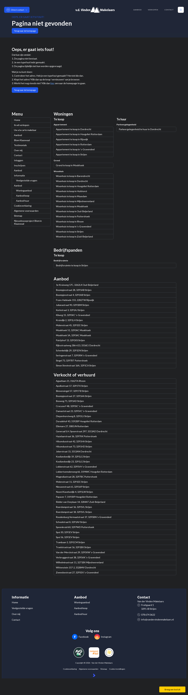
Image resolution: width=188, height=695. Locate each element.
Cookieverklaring (22, 205)
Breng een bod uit (172, 689)
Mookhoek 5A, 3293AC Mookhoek (73, 335)
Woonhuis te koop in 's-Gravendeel (73, 226)
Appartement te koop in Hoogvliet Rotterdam (79, 134)
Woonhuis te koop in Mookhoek (72, 206)
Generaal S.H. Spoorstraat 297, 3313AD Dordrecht (81, 431)
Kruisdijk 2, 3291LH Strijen (69, 320)
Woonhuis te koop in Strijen (70, 231)
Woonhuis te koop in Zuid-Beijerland (74, 236)
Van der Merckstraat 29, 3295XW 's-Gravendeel (80, 552)
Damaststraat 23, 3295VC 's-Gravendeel (76, 411)
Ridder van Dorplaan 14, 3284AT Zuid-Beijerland (80, 501)
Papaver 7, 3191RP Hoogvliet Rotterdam (76, 496)
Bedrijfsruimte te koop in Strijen (72, 265)
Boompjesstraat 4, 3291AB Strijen (73, 294)
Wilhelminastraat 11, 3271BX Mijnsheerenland (79, 562)
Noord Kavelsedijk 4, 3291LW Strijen (74, 491)
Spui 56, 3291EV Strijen (67, 537)
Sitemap (18, 215)
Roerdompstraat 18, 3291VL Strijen (74, 512)
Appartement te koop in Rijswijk (72, 139)
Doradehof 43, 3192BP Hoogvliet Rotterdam (79, 421)
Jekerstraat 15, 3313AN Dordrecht (74, 451)
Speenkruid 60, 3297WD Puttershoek (75, 527)
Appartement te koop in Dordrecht (73, 129)
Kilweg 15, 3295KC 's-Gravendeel (73, 315)
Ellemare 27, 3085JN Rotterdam (72, 426)
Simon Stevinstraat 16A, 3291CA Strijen (76, 365)
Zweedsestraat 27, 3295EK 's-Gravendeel (77, 572)
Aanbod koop (22, 195)
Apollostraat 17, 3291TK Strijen (72, 385)
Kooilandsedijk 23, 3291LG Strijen (73, 461)
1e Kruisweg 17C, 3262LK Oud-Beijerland (77, 284)
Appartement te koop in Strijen (71, 154)
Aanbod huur (22, 200)
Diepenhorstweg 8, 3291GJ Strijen (73, 416)
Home (17, 120)
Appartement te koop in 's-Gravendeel (75, 149)
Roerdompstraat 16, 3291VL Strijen (74, 507)
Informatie (19, 175)
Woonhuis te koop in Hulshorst (71, 191)
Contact (18, 155)
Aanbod (18, 135)
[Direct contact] (17, 10)
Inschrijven (19, 165)
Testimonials (20, 145)
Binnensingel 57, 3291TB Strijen (72, 391)
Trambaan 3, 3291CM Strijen (70, 542)
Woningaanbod (24, 190)
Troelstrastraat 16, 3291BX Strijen (73, 547)
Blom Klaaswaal (22, 140)
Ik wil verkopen (21, 125)
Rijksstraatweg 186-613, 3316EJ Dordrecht (78, 345)
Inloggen (18, 160)
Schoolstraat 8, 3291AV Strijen (71, 522)
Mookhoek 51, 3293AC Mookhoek (73, 330)
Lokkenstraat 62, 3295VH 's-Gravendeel (76, 466)
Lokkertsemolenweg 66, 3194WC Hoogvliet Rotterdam (84, 471)
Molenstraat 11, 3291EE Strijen (72, 481)
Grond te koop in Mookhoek (70, 165)
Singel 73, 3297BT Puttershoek (72, 360)
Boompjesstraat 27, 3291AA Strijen (74, 396)
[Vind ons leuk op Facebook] (80, 637)
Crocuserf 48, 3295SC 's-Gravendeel (74, 406)
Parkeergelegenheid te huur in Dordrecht (140, 129)
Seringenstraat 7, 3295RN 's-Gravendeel (76, 355)
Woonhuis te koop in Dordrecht (72, 181)
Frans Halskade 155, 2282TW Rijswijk (75, 300)
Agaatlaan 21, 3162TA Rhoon (71, 380)
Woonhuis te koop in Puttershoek (73, 216)
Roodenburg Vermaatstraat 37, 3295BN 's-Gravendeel (83, 517)
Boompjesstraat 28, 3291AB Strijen (74, 290)
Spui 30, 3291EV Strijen (67, 532)
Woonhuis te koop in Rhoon (70, 221)
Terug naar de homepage (25, 31)
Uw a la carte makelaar (25, 130)
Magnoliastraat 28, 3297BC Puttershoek (76, 476)
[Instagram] (102, 637)
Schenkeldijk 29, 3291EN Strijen (72, 350)
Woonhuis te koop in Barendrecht (73, 176)
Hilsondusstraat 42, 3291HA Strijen (74, 441)
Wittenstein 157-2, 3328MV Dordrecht (76, 567)
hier (52, 83)
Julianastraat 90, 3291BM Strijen (72, 305)
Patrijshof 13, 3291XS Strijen (70, 340)
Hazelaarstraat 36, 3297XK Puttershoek (76, 436)
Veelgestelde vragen (26, 180)
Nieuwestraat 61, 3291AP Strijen (72, 486)
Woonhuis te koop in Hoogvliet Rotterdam (77, 186)
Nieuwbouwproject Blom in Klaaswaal (28, 222)
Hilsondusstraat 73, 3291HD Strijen (74, 446)
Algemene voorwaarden (26, 210)
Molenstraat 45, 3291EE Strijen (72, 325)
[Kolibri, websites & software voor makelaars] (94, 675)
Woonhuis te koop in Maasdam (71, 196)
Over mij (18, 150)
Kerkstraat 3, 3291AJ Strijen (70, 310)
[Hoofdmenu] (181, 10)
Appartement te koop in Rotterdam (74, 144)
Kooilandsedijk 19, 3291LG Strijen (73, 456)
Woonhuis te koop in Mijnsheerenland (75, 201)
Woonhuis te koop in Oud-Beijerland (74, 211)
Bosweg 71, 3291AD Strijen (70, 401)
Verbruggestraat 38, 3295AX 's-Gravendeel (78, 557)
